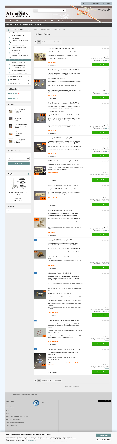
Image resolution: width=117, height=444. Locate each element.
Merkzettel (106, 3)
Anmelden (18, 163)
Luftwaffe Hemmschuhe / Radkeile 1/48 (61, 48)
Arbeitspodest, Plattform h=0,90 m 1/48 (60, 240)
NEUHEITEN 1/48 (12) (15, 83)
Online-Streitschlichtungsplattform (15, 422)
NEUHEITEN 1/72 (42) (15, 80)
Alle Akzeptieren (103, 435)
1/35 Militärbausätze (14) (17, 62)
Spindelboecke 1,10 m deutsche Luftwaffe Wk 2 (63, 70)
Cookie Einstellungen (11, 425)
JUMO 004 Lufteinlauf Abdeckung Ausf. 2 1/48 (63, 185)
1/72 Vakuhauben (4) (16, 38)
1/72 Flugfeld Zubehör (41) (17, 45)
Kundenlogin (95, 3)
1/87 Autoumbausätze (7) (17, 68)
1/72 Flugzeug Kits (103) (16, 35)
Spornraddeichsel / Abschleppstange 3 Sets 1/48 (63, 320)
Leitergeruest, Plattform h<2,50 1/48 (59, 273)
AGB (7, 413)
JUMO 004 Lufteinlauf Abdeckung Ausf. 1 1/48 (63, 161)
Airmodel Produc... (12, 211)
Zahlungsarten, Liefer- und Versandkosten (17, 416)
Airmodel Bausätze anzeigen (16, 33)
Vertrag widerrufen (104, 401)
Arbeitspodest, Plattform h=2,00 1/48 (60, 210)
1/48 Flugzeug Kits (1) (16, 53)
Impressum (9, 404)
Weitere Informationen (103, 439)
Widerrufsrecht (10, 407)
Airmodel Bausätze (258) (15, 30)
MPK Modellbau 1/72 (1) (15, 76)
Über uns (9, 25)
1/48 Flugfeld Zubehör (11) (17, 60)
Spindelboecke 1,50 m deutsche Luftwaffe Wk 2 (63, 103)
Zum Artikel (101, 64)
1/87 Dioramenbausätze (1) (17, 70)
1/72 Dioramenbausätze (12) (17, 48)
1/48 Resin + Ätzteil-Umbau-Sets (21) (18, 56)
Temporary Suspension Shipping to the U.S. (28, 25)
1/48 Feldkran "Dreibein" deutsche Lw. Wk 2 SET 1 (64, 349)
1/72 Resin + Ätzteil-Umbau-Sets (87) (18, 41)
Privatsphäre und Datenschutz (14, 419)
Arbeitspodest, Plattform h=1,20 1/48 (60, 138)
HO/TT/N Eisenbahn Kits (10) (18, 73)
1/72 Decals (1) (14, 50)
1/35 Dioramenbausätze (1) (17, 65)
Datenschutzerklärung (30, 440)
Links (7, 410)
